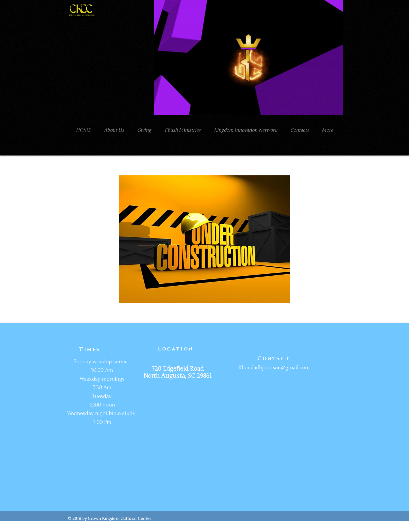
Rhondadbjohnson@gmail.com (274, 367)
